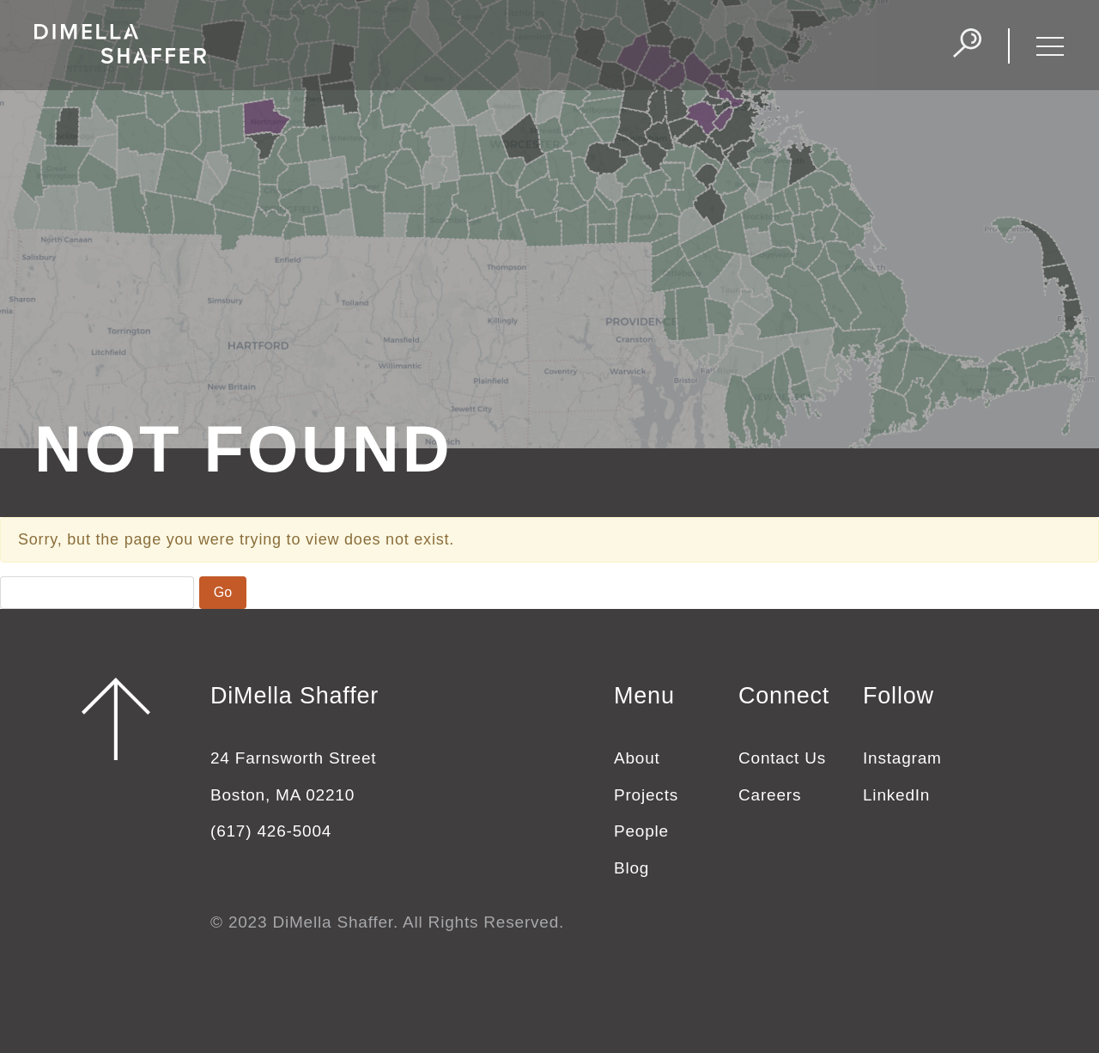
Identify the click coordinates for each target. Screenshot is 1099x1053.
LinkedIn (896, 795)
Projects (646, 795)
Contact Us (782, 758)
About (637, 758)
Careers (769, 795)
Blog (631, 868)
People (641, 831)
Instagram (902, 758)
